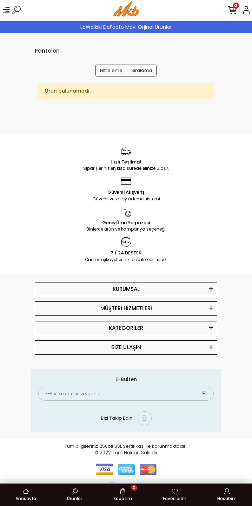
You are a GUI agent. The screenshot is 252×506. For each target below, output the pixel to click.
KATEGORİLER (126, 328)
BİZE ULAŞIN (126, 347)
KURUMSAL (126, 289)
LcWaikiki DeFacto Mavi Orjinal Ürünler (126, 27)
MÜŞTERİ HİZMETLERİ (126, 308)
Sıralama (141, 70)
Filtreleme (111, 70)
